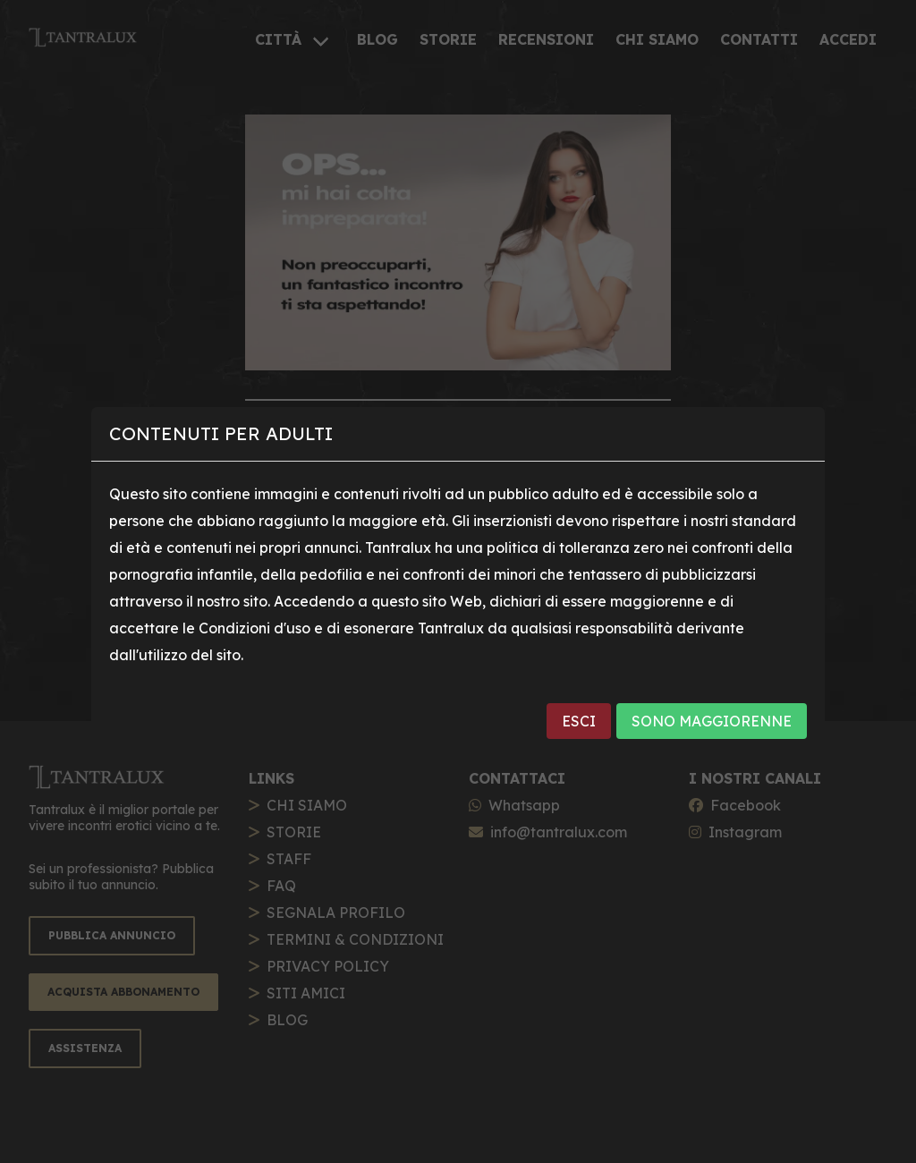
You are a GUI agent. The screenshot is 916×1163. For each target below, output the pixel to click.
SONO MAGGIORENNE (712, 721)
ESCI (579, 721)
